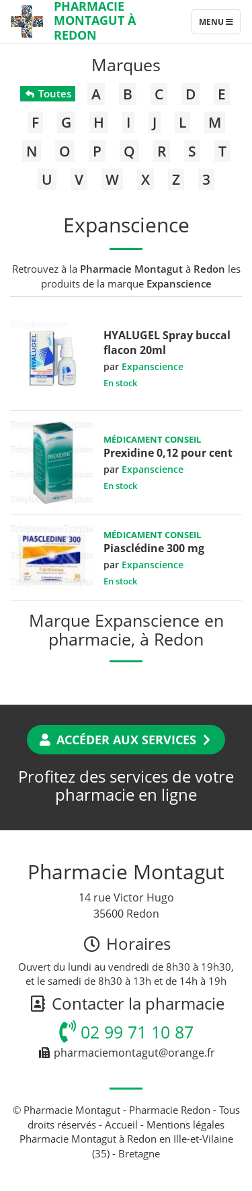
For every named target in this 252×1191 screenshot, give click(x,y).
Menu (219, 24)
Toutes (47, 93)
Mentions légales (185, 1124)
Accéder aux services (126, 740)
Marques (126, 64)
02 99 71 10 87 (126, 1031)
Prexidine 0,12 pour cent (168, 452)
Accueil (121, 1124)
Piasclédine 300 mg (153, 548)
